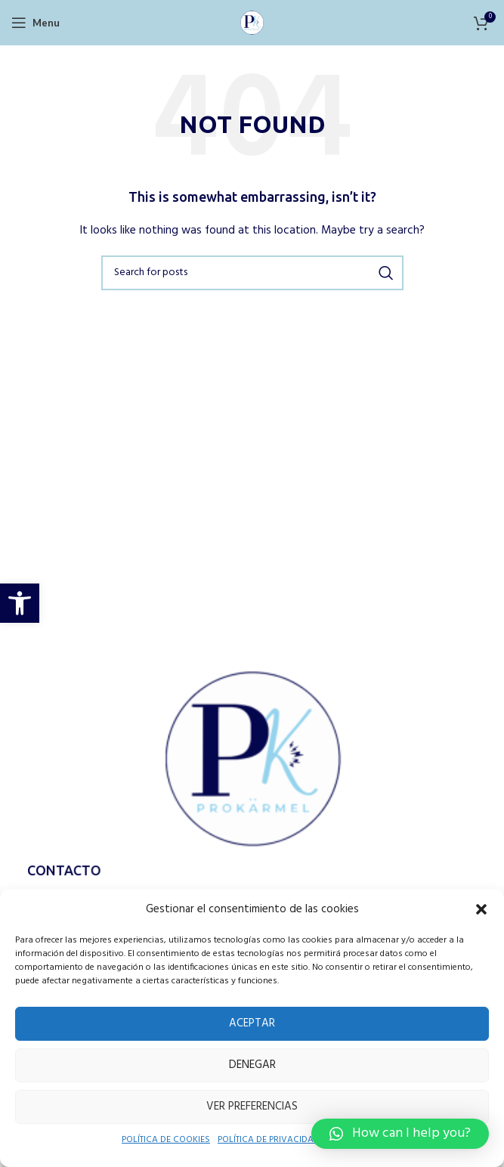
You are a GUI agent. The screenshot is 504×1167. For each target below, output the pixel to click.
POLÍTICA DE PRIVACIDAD (272, 1140)
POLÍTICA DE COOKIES (159, 1140)
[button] (19, 603)
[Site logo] (252, 22)
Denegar (252, 1064)
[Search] (252, 272)
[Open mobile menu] (35, 23)
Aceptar (252, 1023)
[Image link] (252, 760)
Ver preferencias (252, 1106)
